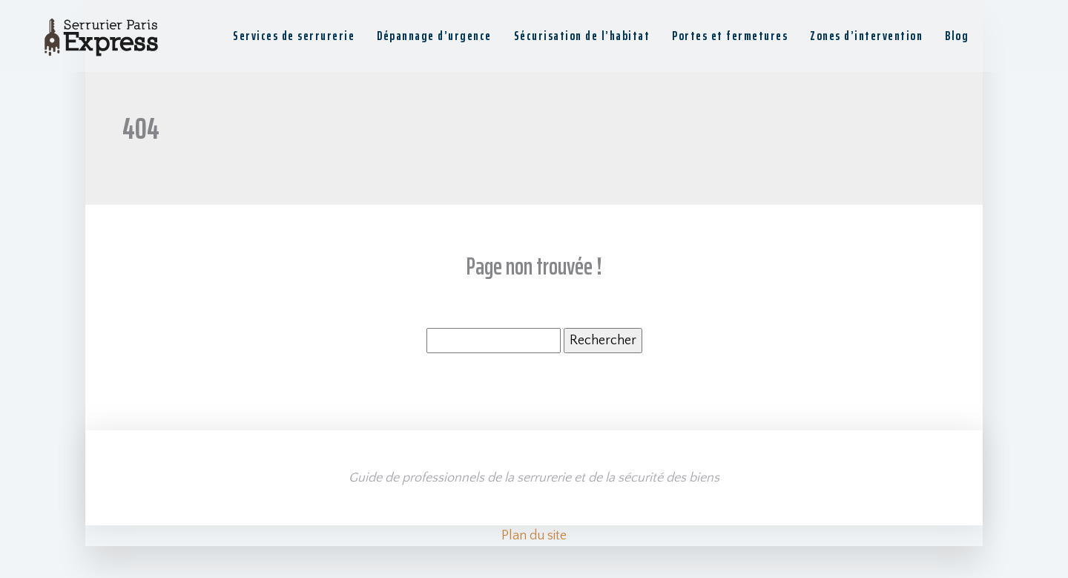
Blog (957, 35)
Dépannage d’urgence (434, 35)
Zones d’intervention (866, 35)
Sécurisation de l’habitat (582, 35)
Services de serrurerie (294, 35)
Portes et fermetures (730, 35)
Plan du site (534, 535)
